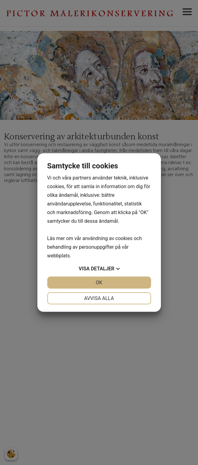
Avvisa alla (99, 298)
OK (99, 282)
